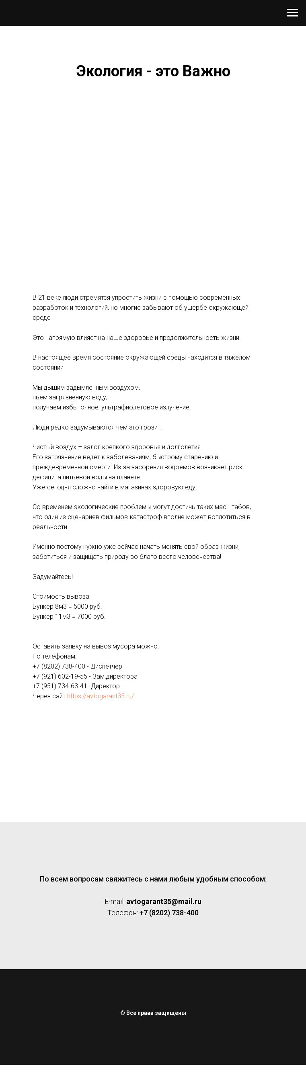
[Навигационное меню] (292, 13)
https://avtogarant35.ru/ (100, 696)
